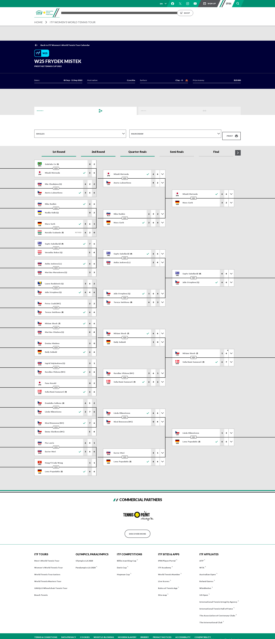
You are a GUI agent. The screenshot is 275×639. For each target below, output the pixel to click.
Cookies (84, 634)
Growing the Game (197, 13)
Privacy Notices (162, 634)
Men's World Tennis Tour (46, 557)
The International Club (210, 619)
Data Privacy (68, 634)
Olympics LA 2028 (84, 557)
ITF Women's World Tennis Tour (72, 22)
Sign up (212, 3)
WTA (201, 564)
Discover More (137, 530)
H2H (56, 165)
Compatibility (202, 634)
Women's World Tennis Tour (48, 564)
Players (121, 13)
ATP (201, 557)
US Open (203, 592)
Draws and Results (47, 111)
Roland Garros (206, 578)
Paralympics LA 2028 (86, 564)
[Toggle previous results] (162, 170)
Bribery (144, 634)
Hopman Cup (123, 571)
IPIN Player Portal (167, 557)
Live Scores (163, 578)
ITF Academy (164, 564)
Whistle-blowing (104, 634)
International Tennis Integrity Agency (218, 598)
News (163, 13)
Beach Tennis (41, 592)
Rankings (149, 13)
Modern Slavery (127, 634)
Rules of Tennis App (167, 585)
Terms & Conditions (45, 634)
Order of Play (148, 111)
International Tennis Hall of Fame (216, 605)
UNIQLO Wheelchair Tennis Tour (50, 585)
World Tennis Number (169, 571)
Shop (220, 13)
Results (134, 13)
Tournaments (87, 13)
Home (38, 22)
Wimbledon (205, 585)
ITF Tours (106, 13)
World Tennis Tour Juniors (47, 571)
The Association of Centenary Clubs (217, 612)
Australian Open (207, 571)
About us (175, 13)
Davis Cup (122, 564)
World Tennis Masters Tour (47, 578)
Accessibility (182, 634)
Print (230, 133)
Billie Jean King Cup (126, 557)
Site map (162, 592)
